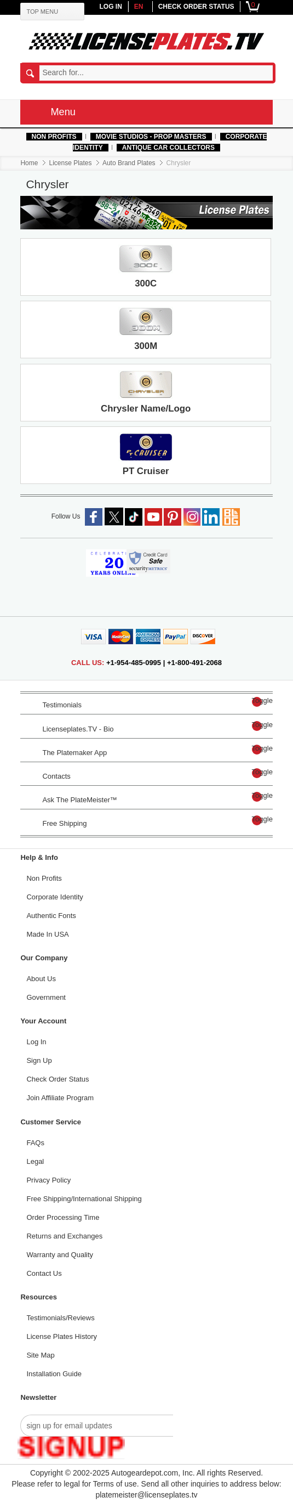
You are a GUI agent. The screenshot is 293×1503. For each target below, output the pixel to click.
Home (29, 163)
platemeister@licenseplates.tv (146, 1494)
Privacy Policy (49, 1180)
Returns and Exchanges (65, 1236)
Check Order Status (58, 1079)
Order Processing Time (63, 1217)
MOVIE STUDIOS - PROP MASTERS (151, 136)
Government (46, 997)
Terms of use (115, 1483)
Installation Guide (54, 1374)
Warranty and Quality (60, 1255)
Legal (35, 1162)
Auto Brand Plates (129, 163)
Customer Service (51, 1122)
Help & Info (40, 858)
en (138, 6)
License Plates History (62, 1337)
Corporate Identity (55, 897)
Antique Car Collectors (168, 147)
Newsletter (39, 1397)
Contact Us (44, 1273)
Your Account (44, 1021)
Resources (39, 1297)
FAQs (36, 1143)
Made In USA (48, 934)
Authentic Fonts (51, 916)
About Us (41, 979)
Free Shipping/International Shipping (84, 1199)
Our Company (44, 958)
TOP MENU (43, 11)
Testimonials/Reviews (61, 1318)
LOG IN (110, 6)
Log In (37, 1042)
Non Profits (54, 136)
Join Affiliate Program (60, 1098)
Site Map (41, 1355)
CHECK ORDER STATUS (196, 6)
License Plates (70, 163)
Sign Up (39, 1061)
